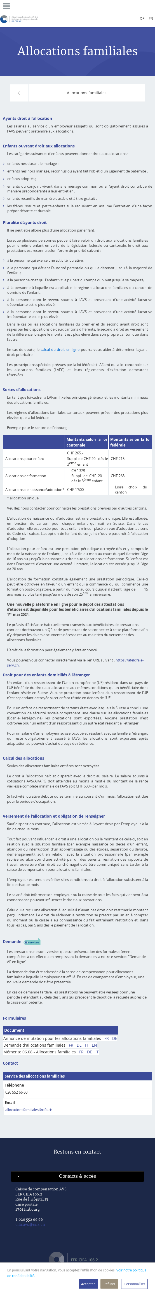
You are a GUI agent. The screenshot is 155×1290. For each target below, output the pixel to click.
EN (94, 1045)
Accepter (88, 1284)
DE (114, 1038)
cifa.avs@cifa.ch (30, 1224)
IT (86, 1045)
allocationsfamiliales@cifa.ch (28, 1109)
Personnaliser (134, 1284)
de (142, 18)
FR (106, 1038)
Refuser (109, 1284)
